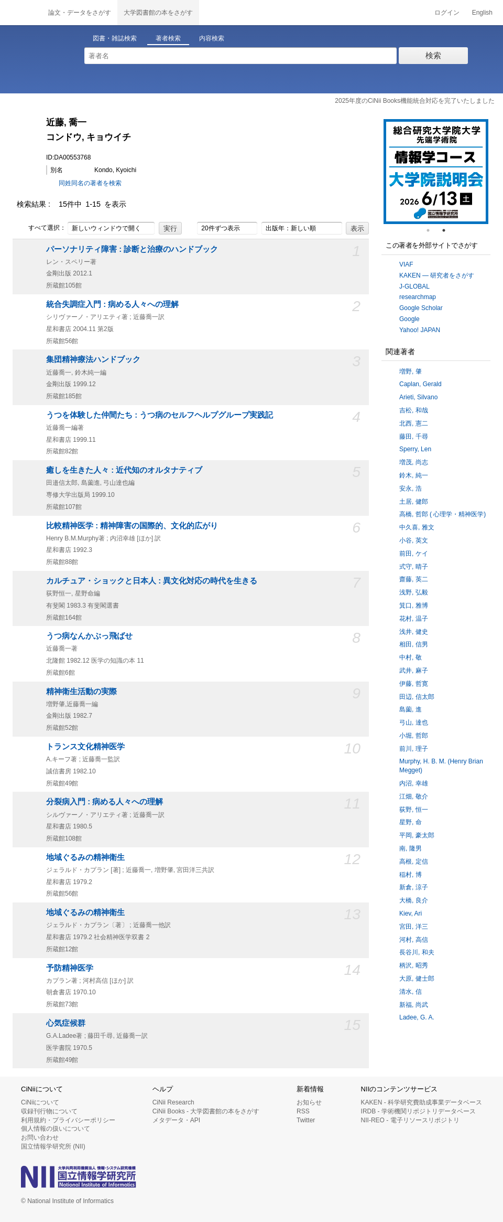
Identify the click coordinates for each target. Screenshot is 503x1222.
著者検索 (168, 38)
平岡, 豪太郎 (416, 835)
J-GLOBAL (414, 286)
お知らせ (309, 1102)
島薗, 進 (410, 709)
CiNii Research (173, 1102)
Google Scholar (421, 308)
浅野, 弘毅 (413, 592)
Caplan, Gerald (420, 384)
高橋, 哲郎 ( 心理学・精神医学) (442, 514)
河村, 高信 (413, 939)
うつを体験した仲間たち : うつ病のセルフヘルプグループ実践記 (159, 415)
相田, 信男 (413, 644)
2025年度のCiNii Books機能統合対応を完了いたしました (415, 100)
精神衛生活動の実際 (81, 691)
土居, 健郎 (413, 501)
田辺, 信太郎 (416, 696)
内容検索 (211, 38)
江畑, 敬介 (413, 796)
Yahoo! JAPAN (419, 330)
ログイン (447, 12)
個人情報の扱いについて (55, 1128)
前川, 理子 (413, 748)
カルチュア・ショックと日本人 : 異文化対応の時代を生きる (151, 581)
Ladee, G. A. (416, 1017)
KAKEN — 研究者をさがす (436, 275)
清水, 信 (410, 991)
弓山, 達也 (413, 722)
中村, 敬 (410, 657)
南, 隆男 (410, 848)
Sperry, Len (415, 449)
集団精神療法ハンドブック (93, 359)
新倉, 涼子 (413, 887)
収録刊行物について (49, 1111)
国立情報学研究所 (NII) (53, 1146)
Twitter (306, 1120)
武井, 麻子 (413, 670)
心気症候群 (65, 1023)
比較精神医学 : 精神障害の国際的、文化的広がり (132, 526)
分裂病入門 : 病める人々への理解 (104, 802)
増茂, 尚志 (413, 462)
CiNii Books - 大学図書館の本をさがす (206, 1111)
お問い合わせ (40, 1137)
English (482, 12)
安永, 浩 (410, 488)
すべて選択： (41, 228)
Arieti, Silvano (418, 397)
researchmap (417, 297)
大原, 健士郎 (416, 978)
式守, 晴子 (413, 566)
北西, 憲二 (413, 423)
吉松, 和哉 (413, 410)
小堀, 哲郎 (413, 735)
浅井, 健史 (413, 631)
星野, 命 (410, 822)
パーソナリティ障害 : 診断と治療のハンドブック (132, 249)
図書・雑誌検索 (115, 38)
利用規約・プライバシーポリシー (68, 1120)
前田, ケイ (413, 553)
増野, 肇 (410, 371)
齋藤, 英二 (413, 579)
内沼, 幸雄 (413, 783)
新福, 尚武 (413, 1004)
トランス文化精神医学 (85, 746)
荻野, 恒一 (413, 809)
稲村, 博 (410, 874)
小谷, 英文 (413, 540)
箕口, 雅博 (413, 605)
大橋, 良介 (413, 900)
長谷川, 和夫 (416, 952)
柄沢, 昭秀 (413, 965)
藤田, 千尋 (413, 436)
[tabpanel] (436, 171)
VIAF (406, 264)
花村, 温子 (413, 618)
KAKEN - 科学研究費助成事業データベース (421, 1102)
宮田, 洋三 (413, 926)
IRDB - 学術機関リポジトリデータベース (418, 1111)
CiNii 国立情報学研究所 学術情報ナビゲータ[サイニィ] (21, 12)
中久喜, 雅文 (416, 527)
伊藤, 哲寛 (413, 683)
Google (409, 319)
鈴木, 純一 (413, 475)
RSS (303, 1111)
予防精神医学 (69, 968)
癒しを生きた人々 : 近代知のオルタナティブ (124, 470)
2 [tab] (448, 230)
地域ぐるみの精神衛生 (85, 857)
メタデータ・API (176, 1120)
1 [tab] (432, 230)
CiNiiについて (40, 1102)
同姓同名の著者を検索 (90, 183)
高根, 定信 (413, 861)
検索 (433, 55)
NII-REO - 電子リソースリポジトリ (410, 1120)
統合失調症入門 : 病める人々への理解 (112, 304)
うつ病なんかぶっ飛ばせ (89, 636)
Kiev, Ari (410, 913)
